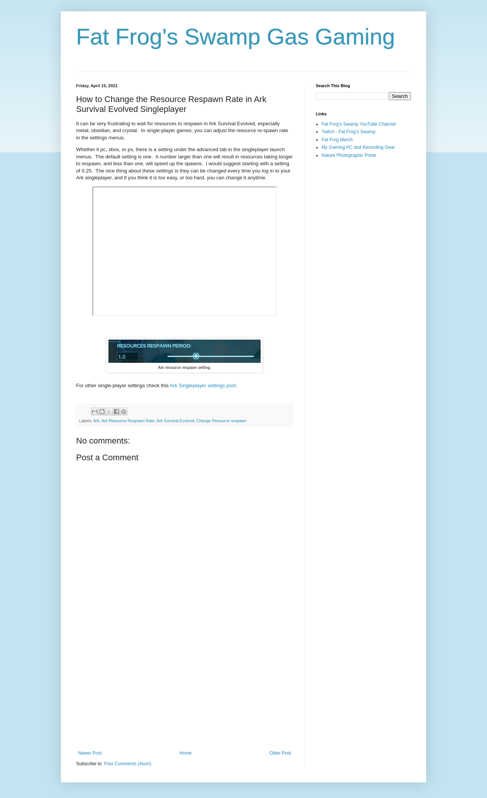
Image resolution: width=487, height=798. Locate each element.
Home (186, 753)
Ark (96, 420)
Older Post (280, 753)
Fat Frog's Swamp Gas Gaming (235, 36)
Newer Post (90, 753)
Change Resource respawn (222, 420)
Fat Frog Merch (337, 139)
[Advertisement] (184, 687)
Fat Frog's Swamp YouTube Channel (358, 124)
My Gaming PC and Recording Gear (358, 147)
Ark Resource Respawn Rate (128, 420)
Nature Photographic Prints (348, 155)
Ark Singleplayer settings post (203, 385)
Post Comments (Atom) (127, 763)
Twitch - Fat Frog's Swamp (348, 131)
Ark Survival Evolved (175, 420)
